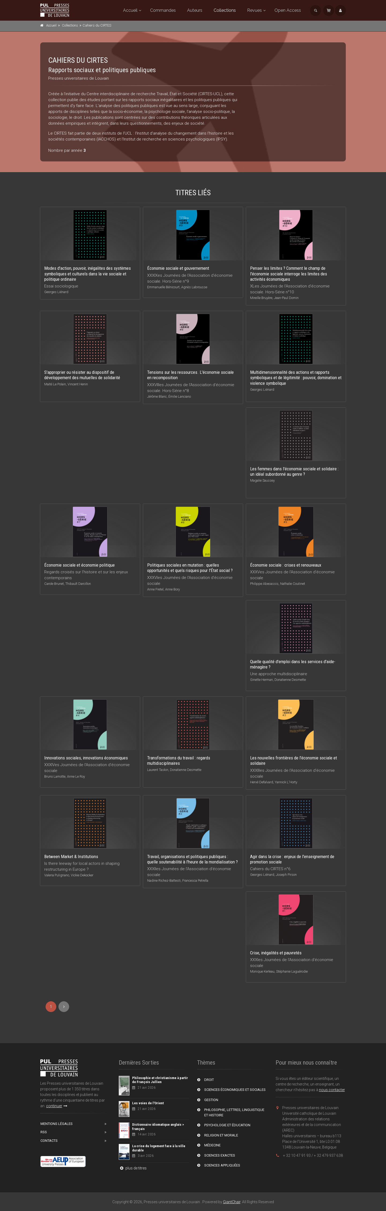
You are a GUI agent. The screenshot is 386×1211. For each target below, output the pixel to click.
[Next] (63, 1006)
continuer (56, 1106)
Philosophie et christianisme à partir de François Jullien (160, 1080)
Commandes (163, 10)
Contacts (49, 1141)
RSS (43, 1132)
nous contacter (332, 1090)
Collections (225, 10)
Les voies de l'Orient (148, 1103)
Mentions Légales (56, 1124)
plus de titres (133, 1168)
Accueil (130, 10)
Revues (254, 10)
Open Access (287, 10)
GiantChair (231, 1202)
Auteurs (194, 10)
